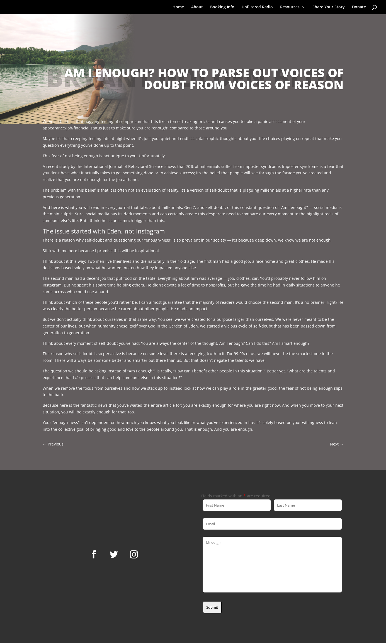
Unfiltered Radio (257, 7)
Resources (290, 7)
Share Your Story (328, 7)
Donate (359, 7)
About (197, 7)
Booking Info (222, 7)
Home (178, 7)
